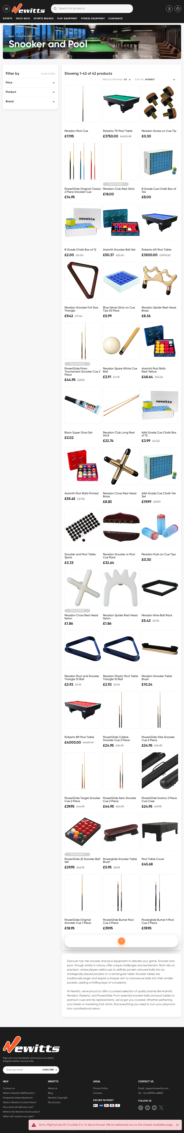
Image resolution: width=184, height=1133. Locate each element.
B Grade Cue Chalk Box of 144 (159, 190)
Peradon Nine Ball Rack (157, 615)
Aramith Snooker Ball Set (119, 249)
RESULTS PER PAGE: (113, 80)
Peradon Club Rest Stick (119, 188)
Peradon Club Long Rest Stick (119, 434)
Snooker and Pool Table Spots (80, 556)
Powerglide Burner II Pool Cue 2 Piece (158, 921)
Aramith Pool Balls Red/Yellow (153, 370)
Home (11, 36)
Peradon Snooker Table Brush (157, 677)
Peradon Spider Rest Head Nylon (120, 617)
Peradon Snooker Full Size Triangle (81, 309)
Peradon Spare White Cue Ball (120, 370)
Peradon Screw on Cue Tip (159, 131)
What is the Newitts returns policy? (21, 1111)
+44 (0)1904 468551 (153, 1092)
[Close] (177, 1124)
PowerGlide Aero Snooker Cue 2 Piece (119, 799)
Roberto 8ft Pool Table (79, 737)
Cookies (97, 1092)
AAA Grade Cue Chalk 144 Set (159, 495)
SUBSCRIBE (49, 1070)
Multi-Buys (23, 18)
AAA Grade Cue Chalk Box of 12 (159, 434)
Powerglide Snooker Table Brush (120, 860)
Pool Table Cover (153, 859)
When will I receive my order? (18, 1116)
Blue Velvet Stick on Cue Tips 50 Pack (119, 309)
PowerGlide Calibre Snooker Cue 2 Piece (116, 738)
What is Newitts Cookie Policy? (19, 1102)
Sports (7, 18)
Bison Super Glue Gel (78, 432)
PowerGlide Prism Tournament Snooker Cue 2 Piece (82, 371)
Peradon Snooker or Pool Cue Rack (119, 556)
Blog (50, 1092)
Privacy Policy (100, 1088)
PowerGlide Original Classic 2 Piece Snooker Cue (83, 190)
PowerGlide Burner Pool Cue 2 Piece (118, 921)
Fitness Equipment (93, 18)
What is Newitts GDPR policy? (19, 1092)
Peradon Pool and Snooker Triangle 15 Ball (82, 677)
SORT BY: (139, 80)
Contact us (9, 1088)
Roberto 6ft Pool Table (156, 249)
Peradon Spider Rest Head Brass (159, 309)
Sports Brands (44, 18)
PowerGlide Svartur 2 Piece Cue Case (159, 799)
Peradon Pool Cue (76, 131)
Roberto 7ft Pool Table (117, 131)
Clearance (115, 18)
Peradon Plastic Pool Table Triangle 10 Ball (120, 677)
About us (52, 1088)
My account (54, 1102)
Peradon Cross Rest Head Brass (119, 495)
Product (11, 92)
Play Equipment (67, 18)
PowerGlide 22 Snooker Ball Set (82, 860)
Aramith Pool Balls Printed (81, 493)
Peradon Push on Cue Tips (159, 554)
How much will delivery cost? (18, 1106)
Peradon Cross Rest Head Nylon (81, 617)
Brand (10, 101)
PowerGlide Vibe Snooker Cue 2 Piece (158, 738)
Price (9, 82)
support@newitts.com (156, 1088)
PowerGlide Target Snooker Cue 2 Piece (82, 799)
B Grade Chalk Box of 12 (80, 249)
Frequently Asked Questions (18, 1097)
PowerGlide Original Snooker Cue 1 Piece (78, 921)
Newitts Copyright (58, 1097)
